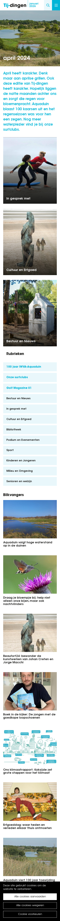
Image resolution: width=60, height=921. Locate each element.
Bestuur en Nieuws (21, 341)
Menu (56, 5)
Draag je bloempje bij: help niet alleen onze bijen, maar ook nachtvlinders (26, 601)
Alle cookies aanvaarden (30, 896)
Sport (10, 450)
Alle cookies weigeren (30, 905)
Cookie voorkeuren (30, 914)
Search (48, 5)
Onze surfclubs (17, 377)
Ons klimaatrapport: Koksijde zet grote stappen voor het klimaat (27, 772)
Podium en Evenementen (23, 440)
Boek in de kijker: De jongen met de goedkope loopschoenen (29, 716)
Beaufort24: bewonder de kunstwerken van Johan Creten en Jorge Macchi (28, 659)
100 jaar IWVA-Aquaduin (23, 367)
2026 (33, 5)
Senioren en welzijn (19, 481)
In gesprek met (18, 198)
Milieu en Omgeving (19, 471)
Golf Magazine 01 (19, 388)
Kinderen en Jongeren (21, 460)
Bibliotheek (13, 429)
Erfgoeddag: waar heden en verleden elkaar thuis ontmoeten (27, 827)
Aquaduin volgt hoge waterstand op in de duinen (27, 544)
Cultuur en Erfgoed (21, 270)
